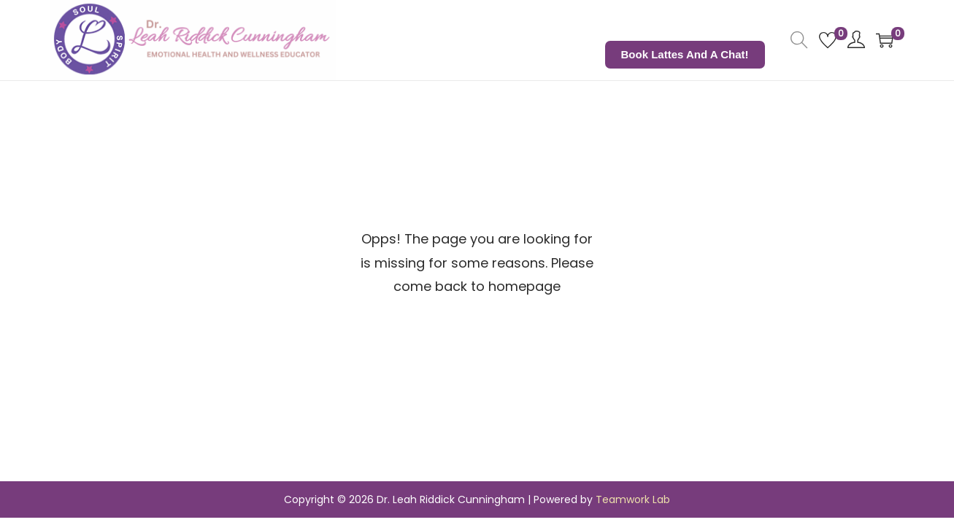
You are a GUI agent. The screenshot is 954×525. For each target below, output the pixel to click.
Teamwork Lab (633, 499)
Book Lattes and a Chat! (685, 54)
